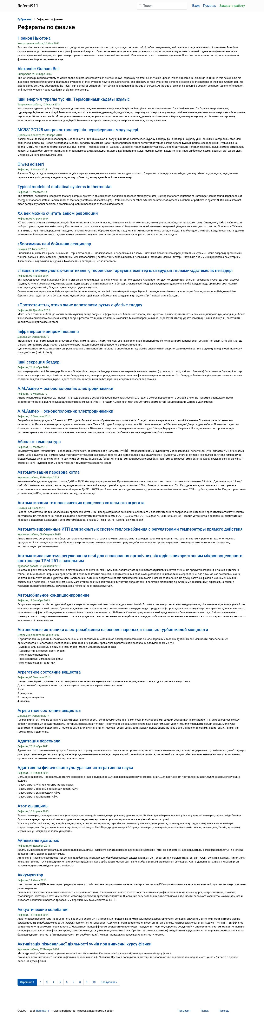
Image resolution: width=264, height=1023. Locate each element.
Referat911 (42, 1010)
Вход (196, 6)
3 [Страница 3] (47, 982)
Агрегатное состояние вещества (49, 672)
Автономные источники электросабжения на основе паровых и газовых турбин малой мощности (113, 629)
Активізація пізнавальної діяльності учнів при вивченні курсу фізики (84, 944)
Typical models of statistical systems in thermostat (65, 186)
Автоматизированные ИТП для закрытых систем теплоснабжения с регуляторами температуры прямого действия (130, 529)
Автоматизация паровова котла (49, 472)
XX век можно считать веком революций (58, 213)
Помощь (209, 6)
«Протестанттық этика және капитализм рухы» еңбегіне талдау (80, 304)
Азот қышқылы (33, 806)
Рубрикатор (25, 19)
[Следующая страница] (109, 982)
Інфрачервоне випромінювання (48, 331)
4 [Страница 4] (53, 982)
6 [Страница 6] (66, 982)
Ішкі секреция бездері (39, 362)
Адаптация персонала (39, 741)
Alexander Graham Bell (39, 68)
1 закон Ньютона (34, 38)
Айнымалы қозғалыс (38, 840)
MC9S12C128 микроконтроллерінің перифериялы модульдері (78, 129)
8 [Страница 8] (80, 982)
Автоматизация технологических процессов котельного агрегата (81, 502)
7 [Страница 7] (73, 982)
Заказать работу (232, 6)
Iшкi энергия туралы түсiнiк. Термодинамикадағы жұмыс (74, 99)
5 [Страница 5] (60, 982)
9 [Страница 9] (86, 982)
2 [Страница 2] (40, 982)
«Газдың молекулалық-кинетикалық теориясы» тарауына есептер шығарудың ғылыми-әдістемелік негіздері (125, 270)
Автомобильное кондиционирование (53, 595)
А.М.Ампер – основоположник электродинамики (65, 388)
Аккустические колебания (43, 909)
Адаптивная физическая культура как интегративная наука (75, 767)
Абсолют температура (39, 441)
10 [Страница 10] (94, 982)
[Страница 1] (27, 982)
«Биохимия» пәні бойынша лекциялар (54, 243)
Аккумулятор (30, 874)
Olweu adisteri (31, 164)
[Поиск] (162, 5)
